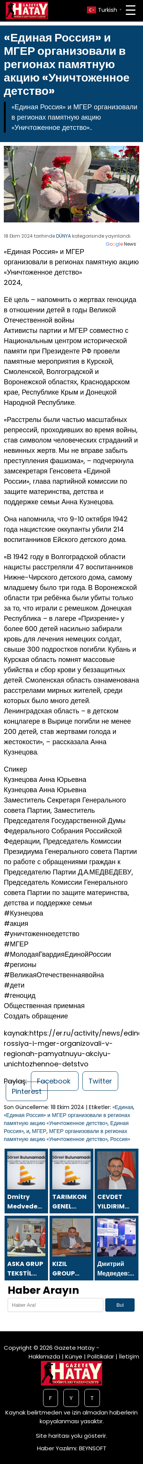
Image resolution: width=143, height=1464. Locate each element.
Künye (73, 1356)
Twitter (100, 1081)
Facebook (54, 1081)
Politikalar (100, 1356)
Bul (120, 1305)
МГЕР (39, 1131)
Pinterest (27, 1091)
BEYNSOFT (92, 1448)
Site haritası (52, 1436)
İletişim (129, 1356)
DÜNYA (63, 236)
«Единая (122, 1107)
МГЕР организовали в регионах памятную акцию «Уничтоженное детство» (65, 1135)
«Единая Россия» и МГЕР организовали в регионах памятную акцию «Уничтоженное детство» (67, 1119)
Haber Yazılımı (56, 1448)
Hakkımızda (44, 1356)
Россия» (120, 1139)
